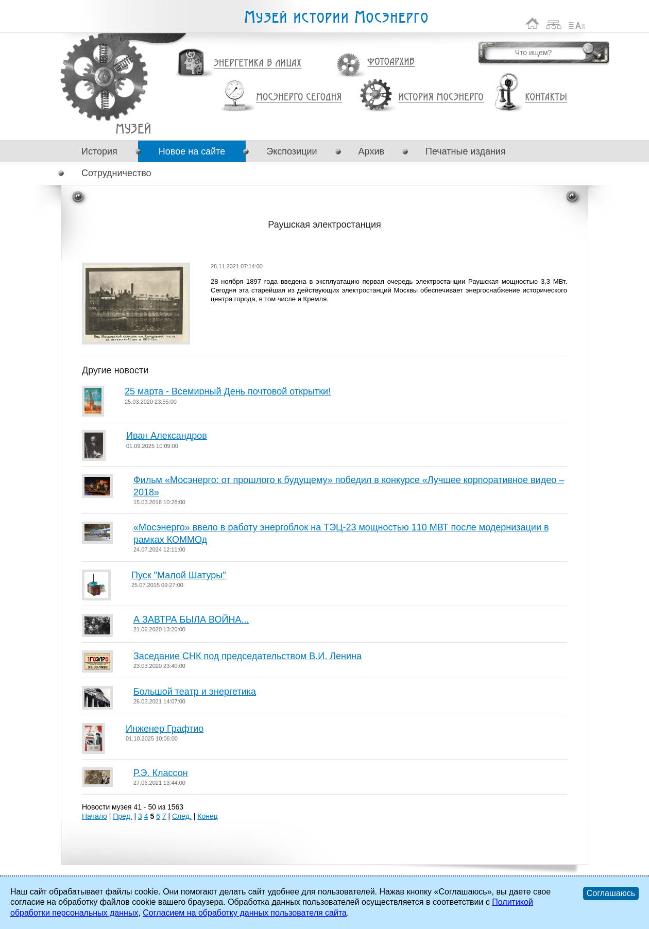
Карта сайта (553, 23)
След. (182, 816)
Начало (94, 816)
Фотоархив (391, 62)
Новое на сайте (192, 151)
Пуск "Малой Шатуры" (178, 575)
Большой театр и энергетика (194, 691)
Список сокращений (577, 23)
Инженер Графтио (164, 729)
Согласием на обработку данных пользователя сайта (245, 912)
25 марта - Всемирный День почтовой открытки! (228, 391)
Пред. (122, 816)
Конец (207, 816)
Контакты (546, 97)
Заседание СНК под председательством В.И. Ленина (247, 656)
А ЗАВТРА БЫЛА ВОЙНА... (191, 619)
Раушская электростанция (133, 128)
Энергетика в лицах (257, 63)
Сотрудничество (116, 173)
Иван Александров (166, 436)
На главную (532, 23)
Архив (371, 151)
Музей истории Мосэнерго (336, 17)
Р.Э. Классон (160, 773)
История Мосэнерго (441, 97)
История (99, 151)
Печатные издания (465, 151)
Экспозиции (291, 151)
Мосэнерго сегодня (298, 97)
